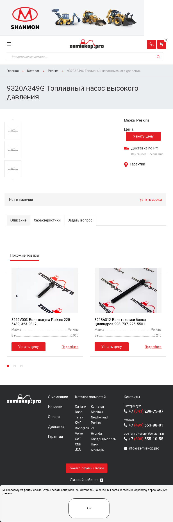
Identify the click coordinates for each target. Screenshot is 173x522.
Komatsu (97, 406)
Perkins (96, 423)
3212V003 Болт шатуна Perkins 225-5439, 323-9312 (41, 322)
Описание (18, 220)
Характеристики (47, 220)
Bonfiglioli (82, 428)
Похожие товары (24, 255)
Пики (94, 444)
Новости (55, 407)
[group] (86, 18)
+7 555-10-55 (146, 438)
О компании (58, 397)
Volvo (79, 433)
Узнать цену (143, 136)
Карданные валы (103, 439)
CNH (78, 444)
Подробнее (70, 347)
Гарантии (137, 164)
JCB (78, 450)
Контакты (132, 397)
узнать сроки (151, 199)
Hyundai (96, 433)
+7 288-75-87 (146, 411)
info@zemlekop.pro (143, 448)
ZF (93, 428)
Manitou (97, 412)
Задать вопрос (80, 220)
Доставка (56, 427)
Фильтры (98, 450)
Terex (79, 417)
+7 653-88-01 (146, 425)
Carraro (80, 406)
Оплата (54, 417)
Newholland (99, 417)
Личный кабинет (84, 480)
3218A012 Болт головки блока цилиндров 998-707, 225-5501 (120, 322)
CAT (78, 439)
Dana (78, 412)
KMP (78, 423)
